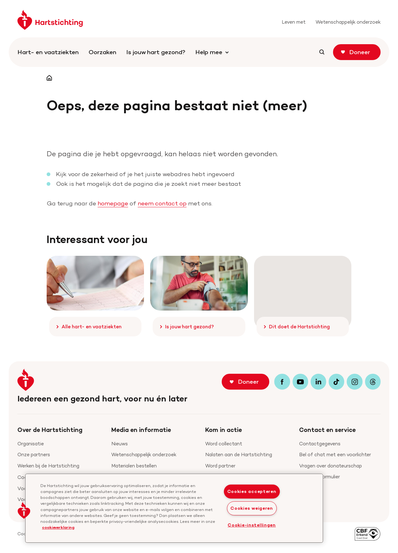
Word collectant (223, 444)
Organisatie (30, 444)
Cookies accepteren (251, 491)
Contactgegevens (319, 444)
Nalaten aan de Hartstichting (238, 454)
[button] (24, 510)
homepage (113, 203)
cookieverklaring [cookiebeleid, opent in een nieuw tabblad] (58, 527)
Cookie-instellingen (252, 525)
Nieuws (119, 444)
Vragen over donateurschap (330, 466)
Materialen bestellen (134, 466)
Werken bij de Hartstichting (48, 466)
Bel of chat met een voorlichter (335, 454)
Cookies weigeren (251, 508)
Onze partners (33, 454)
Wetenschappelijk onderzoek (143, 454)
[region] (174, 508)
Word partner (220, 466)
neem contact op (162, 203)
